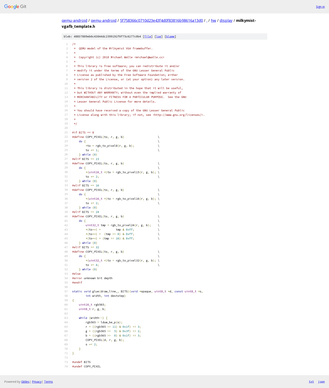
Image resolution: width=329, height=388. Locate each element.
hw (213, 20)
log (158, 36)
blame (170, 36)
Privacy (37, 382)
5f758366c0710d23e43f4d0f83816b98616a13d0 (161, 20)
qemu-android (74, 20)
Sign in (320, 7)
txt (311, 381)
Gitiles (25, 382)
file (147, 36)
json (321, 381)
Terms (48, 382)
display (226, 20)
